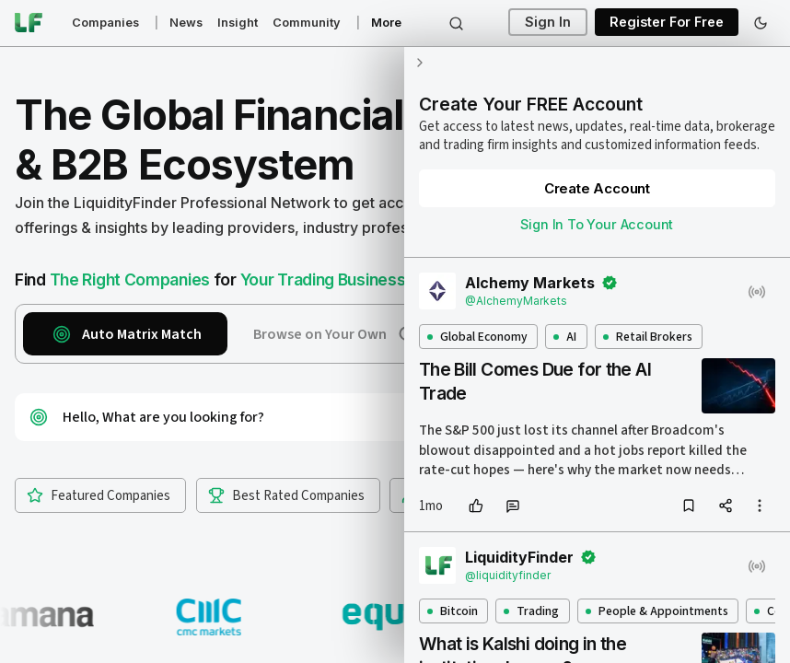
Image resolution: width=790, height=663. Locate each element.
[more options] (759, 505)
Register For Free (667, 22)
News (186, 22)
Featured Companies (98, 496)
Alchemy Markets (530, 282)
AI (564, 336)
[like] (475, 505)
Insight (237, 22)
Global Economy (476, 336)
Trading (531, 611)
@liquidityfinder (508, 575)
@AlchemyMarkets (516, 301)
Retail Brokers (646, 336)
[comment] (512, 505)
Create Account (596, 188)
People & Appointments (656, 611)
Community (307, 22)
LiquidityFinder (519, 557)
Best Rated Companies (286, 496)
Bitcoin (451, 611)
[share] (725, 505)
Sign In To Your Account (596, 224)
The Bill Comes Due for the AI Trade (534, 381)
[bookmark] (688, 505)
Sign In (548, 22)
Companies (105, 22)
